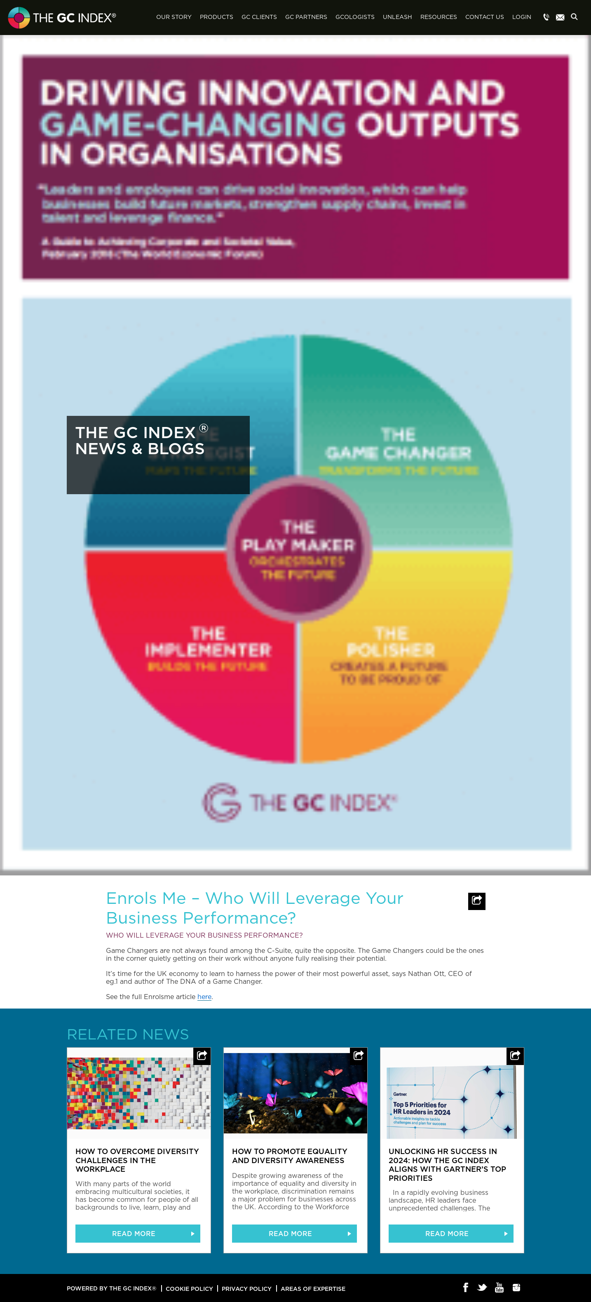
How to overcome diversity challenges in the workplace (137, 1160)
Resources (438, 17)
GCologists (355, 17)
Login (521, 17)
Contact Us (484, 17)
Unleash (397, 17)
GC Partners (306, 17)
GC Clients (259, 17)
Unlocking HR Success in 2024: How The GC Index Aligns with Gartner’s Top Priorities (447, 1164)
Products (216, 17)
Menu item (546, 18)
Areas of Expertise (313, 1289)
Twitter (482, 1288)
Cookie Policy (189, 1289)
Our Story (174, 17)
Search (576, 18)
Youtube (499, 1288)
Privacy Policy (247, 1289)
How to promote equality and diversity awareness (289, 1155)
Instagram (516, 1288)
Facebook (466, 1288)
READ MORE (133, 1233)
